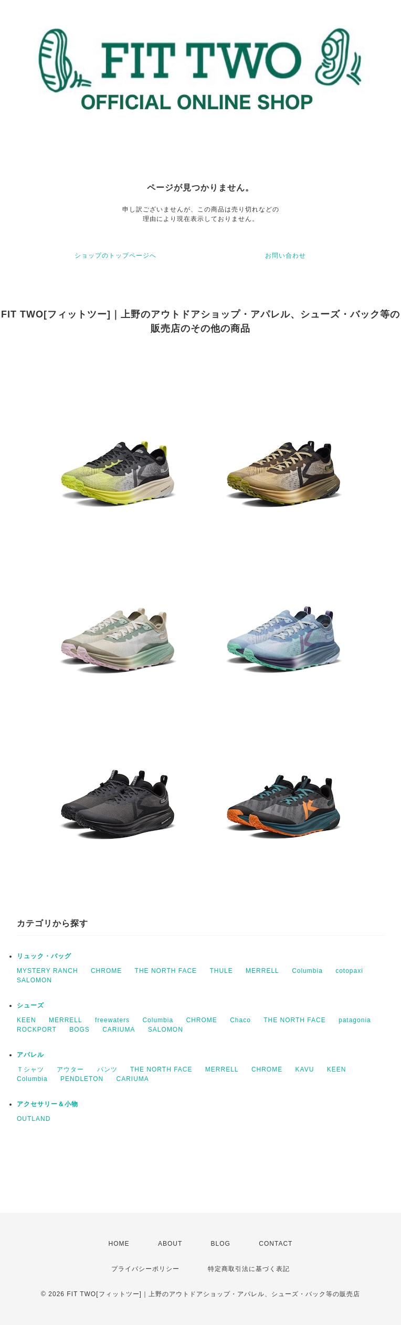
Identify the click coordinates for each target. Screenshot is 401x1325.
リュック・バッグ (44, 956)
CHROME (106, 970)
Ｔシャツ (30, 1069)
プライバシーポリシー (145, 1269)
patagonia (355, 1020)
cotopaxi (349, 970)
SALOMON (34, 980)
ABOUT (170, 1243)
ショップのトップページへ (115, 255)
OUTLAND (33, 1118)
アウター (70, 1069)
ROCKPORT (37, 1029)
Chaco (240, 1020)
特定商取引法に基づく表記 (249, 1269)
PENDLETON (81, 1079)
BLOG (220, 1243)
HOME (119, 1243)
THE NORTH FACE (166, 970)
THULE (221, 970)
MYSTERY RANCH (47, 970)
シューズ (30, 1005)
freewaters (112, 1020)
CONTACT (275, 1243)
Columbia (307, 970)
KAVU (305, 1069)
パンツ (107, 1069)
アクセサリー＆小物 (47, 1104)
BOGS (79, 1029)
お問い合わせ (285, 255)
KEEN (26, 1020)
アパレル (30, 1054)
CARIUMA (118, 1029)
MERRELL (262, 970)
